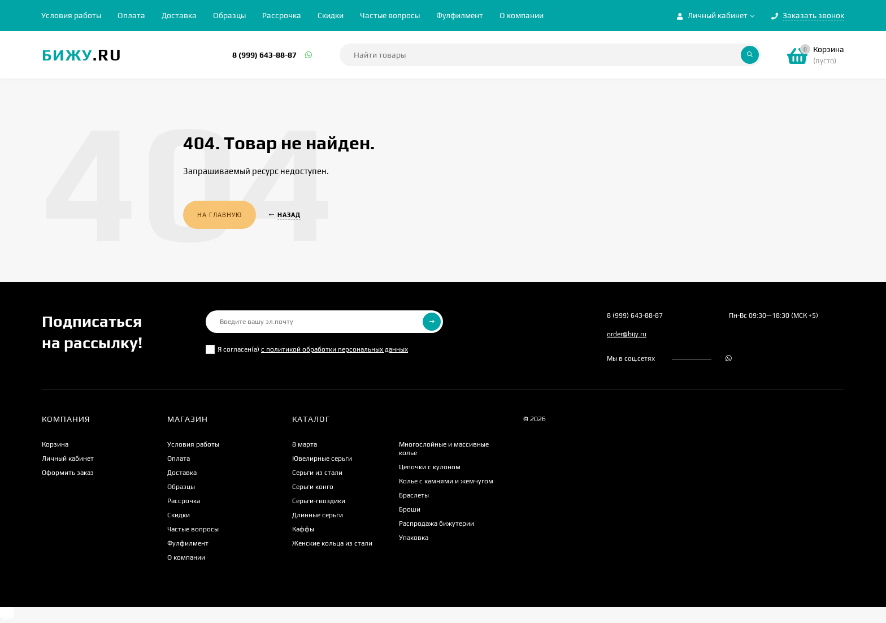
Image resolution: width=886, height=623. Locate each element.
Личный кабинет (68, 458)
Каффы (303, 529)
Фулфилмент (459, 15)
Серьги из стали (317, 473)
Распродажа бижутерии (436, 523)
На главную (219, 214)
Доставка (179, 15)
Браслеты (414, 495)
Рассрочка (281, 15)
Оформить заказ (68, 473)
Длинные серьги (317, 515)
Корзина (55, 444)
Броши (409, 509)
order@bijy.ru (626, 334)
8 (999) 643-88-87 (264, 54)
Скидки (331, 15)
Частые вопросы (390, 15)
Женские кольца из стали (332, 543)
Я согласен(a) (307, 349)
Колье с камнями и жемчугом (446, 481)
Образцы (229, 15)
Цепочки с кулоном (430, 467)
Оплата (131, 15)
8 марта (304, 444)
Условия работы (71, 15)
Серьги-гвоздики (318, 501)
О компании (522, 15)
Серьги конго (312, 487)
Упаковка (413, 538)
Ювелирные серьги (322, 458)
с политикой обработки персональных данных (334, 349)
